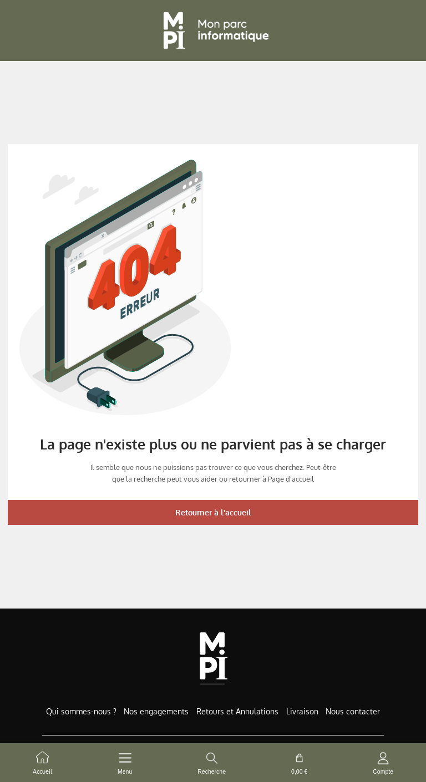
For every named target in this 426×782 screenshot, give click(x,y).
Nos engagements (156, 711)
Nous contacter (353, 711)
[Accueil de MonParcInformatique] (213, 658)
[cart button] (299, 762)
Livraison (302, 711)
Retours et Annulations (237, 711)
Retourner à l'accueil (213, 512)
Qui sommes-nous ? (81, 711)
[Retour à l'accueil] (213, 30)
